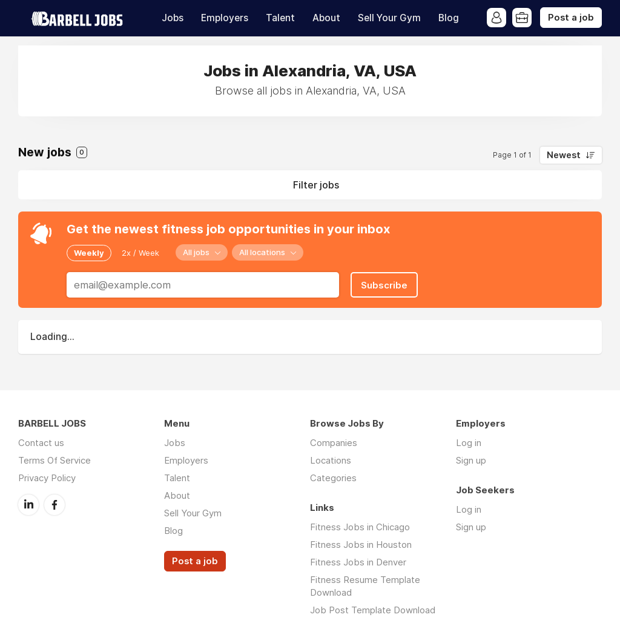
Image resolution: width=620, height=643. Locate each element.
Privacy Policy (47, 478)
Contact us (41, 442)
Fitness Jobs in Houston (361, 544)
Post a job (571, 17)
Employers (224, 18)
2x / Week (140, 253)
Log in (468, 442)
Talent (280, 18)
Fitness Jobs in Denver (358, 562)
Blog (448, 18)
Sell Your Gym (389, 18)
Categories (333, 478)
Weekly (89, 253)
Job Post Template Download (372, 610)
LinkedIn (28, 505)
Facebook (54, 505)
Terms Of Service (54, 460)
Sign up (471, 460)
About (326, 18)
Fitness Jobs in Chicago (360, 527)
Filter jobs (316, 185)
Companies (333, 442)
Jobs (172, 18)
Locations (330, 460)
